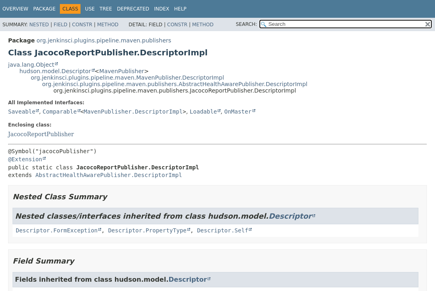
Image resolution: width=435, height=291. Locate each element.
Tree (106, 9)
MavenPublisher (121, 71)
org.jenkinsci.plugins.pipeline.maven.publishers (103, 40)
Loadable (203, 111)
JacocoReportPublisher (41, 134)
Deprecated (133, 9)
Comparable (59, 111)
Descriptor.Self (222, 230)
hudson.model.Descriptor (55, 71)
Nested (39, 24)
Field (60, 24)
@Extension (25, 159)
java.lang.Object (31, 64)
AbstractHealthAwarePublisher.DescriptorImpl (108, 175)
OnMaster (237, 111)
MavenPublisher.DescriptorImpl (133, 111)
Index (162, 9)
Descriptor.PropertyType (147, 230)
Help (180, 9)
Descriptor (290, 216)
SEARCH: (246, 24)
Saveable (21, 111)
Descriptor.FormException (57, 230)
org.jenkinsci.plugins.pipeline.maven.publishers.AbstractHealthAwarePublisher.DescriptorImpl (175, 84)
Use (90, 9)
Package (44, 9)
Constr (82, 24)
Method (108, 24)
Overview (15, 9)
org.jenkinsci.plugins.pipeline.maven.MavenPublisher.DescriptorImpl (127, 77)
